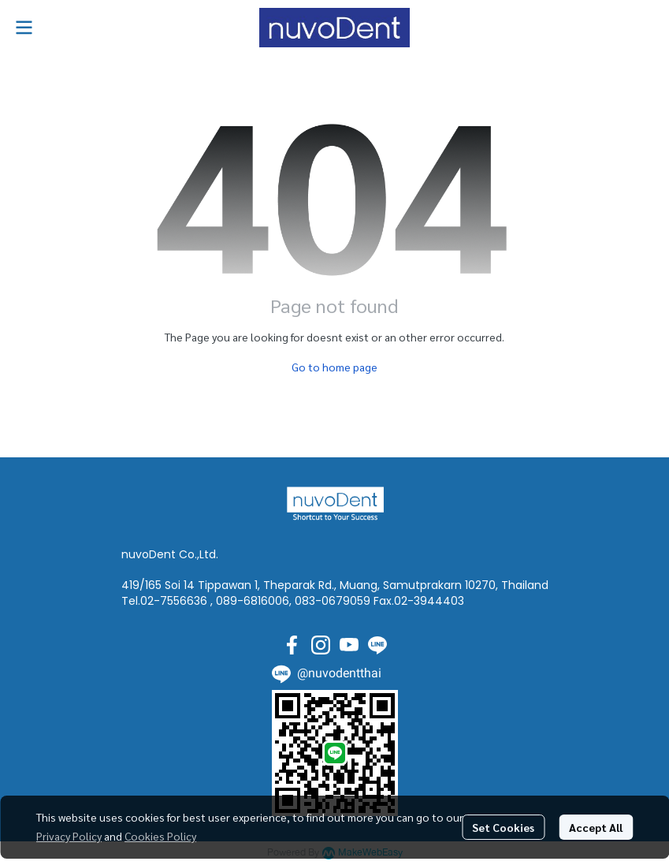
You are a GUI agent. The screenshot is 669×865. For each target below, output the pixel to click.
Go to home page (334, 367)
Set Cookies (503, 827)
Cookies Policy (160, 836)
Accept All (596, 827)
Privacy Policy (69, 836)
